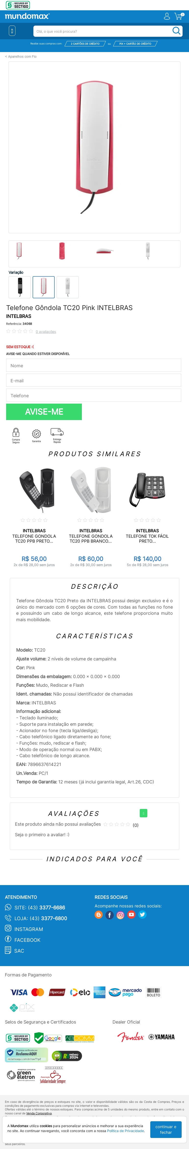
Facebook (27, 940)
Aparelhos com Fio (22, 56)
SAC (19, 951)
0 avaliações (46, 331)
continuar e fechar (165, 1129)
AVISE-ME (44, 412)
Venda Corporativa (39, 1113)
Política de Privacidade (125, 1131)
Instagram (28, 929)
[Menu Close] (12, 31)
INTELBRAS (18, 316)
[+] (143, 813)
